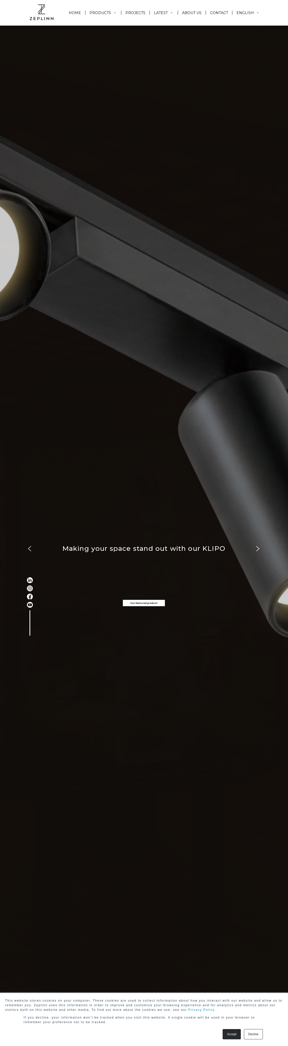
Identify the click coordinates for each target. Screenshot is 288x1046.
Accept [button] (231, 1034)
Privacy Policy (201, 1010)
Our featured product (143, 603)
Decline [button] (253, 1034)
